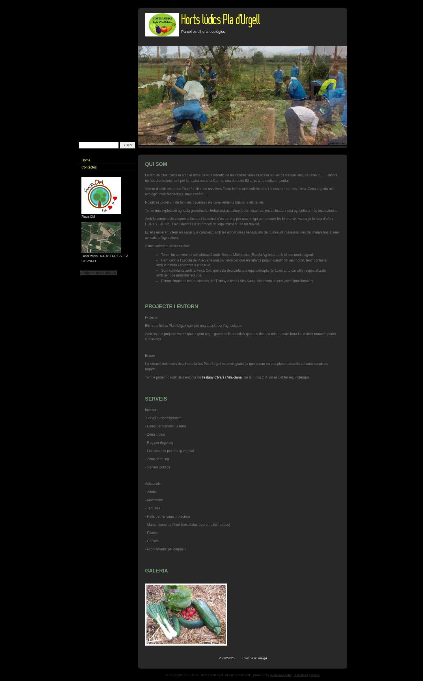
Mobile (315, 675)
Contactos (89, 167)
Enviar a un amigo (254, 658)
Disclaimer (300, 675)
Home (85, 160)
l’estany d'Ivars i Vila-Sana (221, 377)
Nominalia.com (280, 675)
